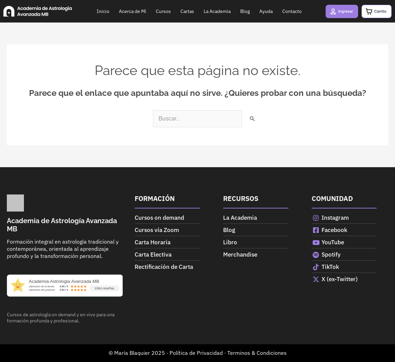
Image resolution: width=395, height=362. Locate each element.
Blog (240, 11)
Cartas (182, 11)
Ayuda (261, 11)
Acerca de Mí (127, 11)
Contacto (287, 11)
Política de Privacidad (196, 352)
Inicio (98, 11)
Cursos (158, 11)
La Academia (212, 11)
